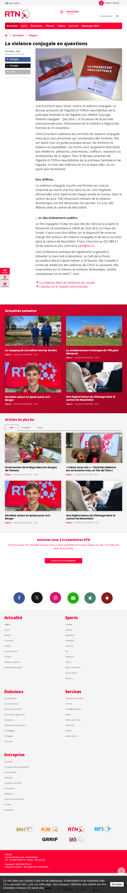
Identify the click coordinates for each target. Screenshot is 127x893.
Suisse (7, 630)
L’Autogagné (10, 731)
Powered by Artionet (13, 867)
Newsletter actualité (13, 667)
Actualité (12, 25)
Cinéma (69, 704)
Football (69, 624)
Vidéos (61, 25)
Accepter (117, 884)
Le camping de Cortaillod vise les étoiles (31, 350)
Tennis (68, 662)
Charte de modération (14, 799)
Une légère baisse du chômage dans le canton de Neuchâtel (90, 398)
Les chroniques (11, 704)
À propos (8, 761)
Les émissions (11, 698)
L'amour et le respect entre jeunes (63, 287)
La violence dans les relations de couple (67, 282)
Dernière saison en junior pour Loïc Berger (27, 398)
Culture (8, 646)
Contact (8, 804)
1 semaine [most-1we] (25, 427)
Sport (24, 25)
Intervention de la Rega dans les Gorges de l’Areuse (31, 468)
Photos (50, 25)
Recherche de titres (13, 709)
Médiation (9, 794)
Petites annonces (73, 720)
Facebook (19, 597)
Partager (13, 59)
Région (33, 35)
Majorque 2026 (90, 25)
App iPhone (90, 597)
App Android (107, 597)
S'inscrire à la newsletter (63, 560)
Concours (9, 741)
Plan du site (40, 860)
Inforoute (70, 725)
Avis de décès (71, 736)
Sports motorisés (73, 667)
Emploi (69, 731)
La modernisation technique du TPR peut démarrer (92, 352)
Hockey (69, 630)
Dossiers (8, 657)
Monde (8, 635)
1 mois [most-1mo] (40, 427)
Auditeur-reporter (109, 3)
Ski (67, 651)
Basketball (70, 635)
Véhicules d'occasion (74, 698)
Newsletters (73, 597)
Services (74, 25)
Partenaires (10, 788)
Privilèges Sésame (73, 709)
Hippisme (70, 657)
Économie (9, 640)
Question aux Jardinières (15, 725)
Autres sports (71, 673)
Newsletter (9, 810)
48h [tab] (11, 427)
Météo (68, 714)
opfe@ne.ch (86, 246)
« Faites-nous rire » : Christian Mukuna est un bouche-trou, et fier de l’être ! (91, 468)
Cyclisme (69, 646)
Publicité (8, 778)
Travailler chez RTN (13, 783)
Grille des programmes (15, 714)
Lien (11, 72)
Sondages (9, 736)
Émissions (36, 25)
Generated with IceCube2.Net (36, 867)
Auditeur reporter (12, 662)
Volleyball (70, 640)
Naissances (9, 720)
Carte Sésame (11, 772)
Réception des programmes (17, 767)
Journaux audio (11, 651)
